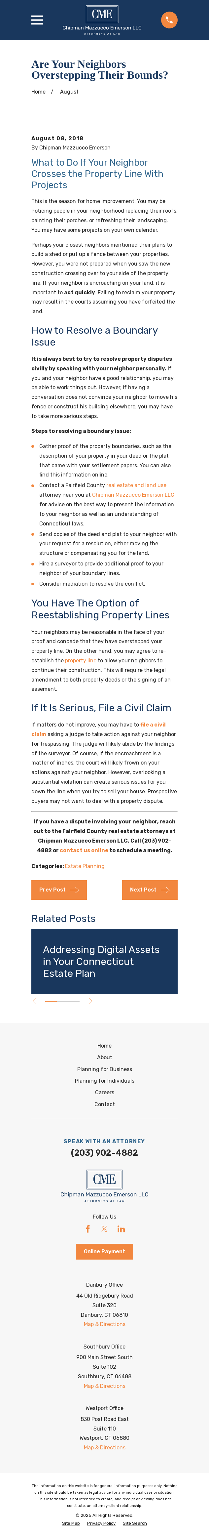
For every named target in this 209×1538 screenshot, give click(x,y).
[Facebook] (87, 1228)
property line (80, 660)
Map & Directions (104, 1324)
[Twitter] (104, 1228)
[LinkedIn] (121, 1228)
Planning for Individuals (104, 1081)
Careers (104, 1092)
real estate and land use (136, 485)
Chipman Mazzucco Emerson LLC (133, 495)
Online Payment (104, 1251)
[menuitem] (71, 1523)
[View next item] (92, 1001)
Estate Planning (85, 866)
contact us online (84, 850)
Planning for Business (104, 1069)
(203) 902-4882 (104, 1153)
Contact (104, 1104)
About (104, 1057)
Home (104, 1046)
